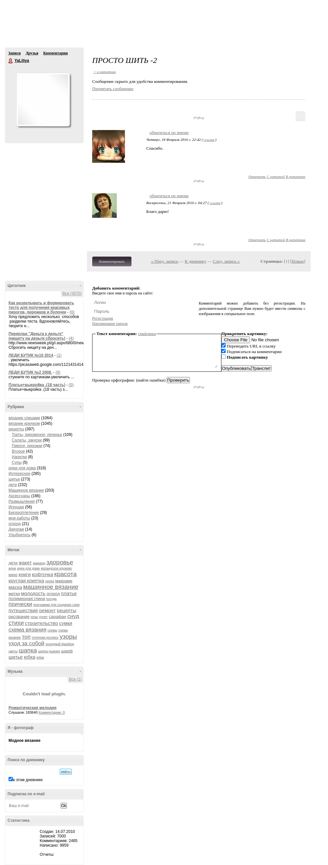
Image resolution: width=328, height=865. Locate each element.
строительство (41, 623)
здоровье (59, 562)
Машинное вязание (26, 490)
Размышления (22, 501)
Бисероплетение (24, 512)
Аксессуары (19, 496)
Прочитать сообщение (112, 88)
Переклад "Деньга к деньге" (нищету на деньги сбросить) (37, 336)
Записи (14, 53)
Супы (17, 462)
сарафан (57, 616)
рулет (43, 617)
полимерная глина (27, 598)
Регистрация (102, 318)
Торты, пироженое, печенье (37, 434)
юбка (29, 657)
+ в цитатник (104, 72)
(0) (72, 312)
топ (26, 637)
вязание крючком (24, 423)
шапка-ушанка (49, 651)
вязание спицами (24, 418)
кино (13, 574)
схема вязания (28, 630)
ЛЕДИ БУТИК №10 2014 (31, 355)
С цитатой (276, 177)
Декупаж (16, 529)
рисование (19, 616)
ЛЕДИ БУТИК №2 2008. (30, 372)
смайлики (147, 333)
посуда (51, 599)
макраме (63, 580)
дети (13, 484)
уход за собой (26, 643)
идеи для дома (22, 468)
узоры (68, 636)
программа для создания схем (56, 605)
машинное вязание (50, 586)
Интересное (20, 473)
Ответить (257, 177)
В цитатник (295, 177)
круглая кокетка (26, 580)
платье (69, 593)
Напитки (19, 457)
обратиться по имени (169, 132)
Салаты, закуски (27, 440)
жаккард (39, 563)
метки (14, 593)
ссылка (209, 139)
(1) (59, 355)
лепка (49, 581)
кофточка (42, 574)
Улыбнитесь (20, 535)
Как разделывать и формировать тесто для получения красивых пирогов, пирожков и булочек (41, 307)
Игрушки (16, 507)
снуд (73, 616)
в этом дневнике (28, 780)
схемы (52, 630)
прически (20, 604)
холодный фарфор (60, 644)
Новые (298, 261)
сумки (65, 623)
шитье (14, 479)
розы (34, 617)
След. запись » (226, 261)
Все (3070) (72, 293)
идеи (12, 568)
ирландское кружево (56, 568)
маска (15, 587)
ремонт (47, 610)
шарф (67, 651)
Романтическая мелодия (32, 707)
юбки (40, 657)
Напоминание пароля (110, 323)
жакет (25, 562)
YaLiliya (10, 61)
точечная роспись (44, 637)
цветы (13, 651)
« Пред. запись (164, 261)
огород (15, 523)
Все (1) (75, 679)
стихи (16, 623)
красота (65, 574)
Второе (18, 451)
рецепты (16, 429)
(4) (71, 338)
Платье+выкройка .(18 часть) (37, 385)
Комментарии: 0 (52, 712)
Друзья (32, 53)
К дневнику (195, 261)
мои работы (19, 518)
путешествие (23, 610)
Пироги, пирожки (27, 445)
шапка (28, 650)
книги (25, 574)
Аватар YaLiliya (43, 99)
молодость (33, 593)
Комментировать (112, 261)
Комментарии (55, 53)
